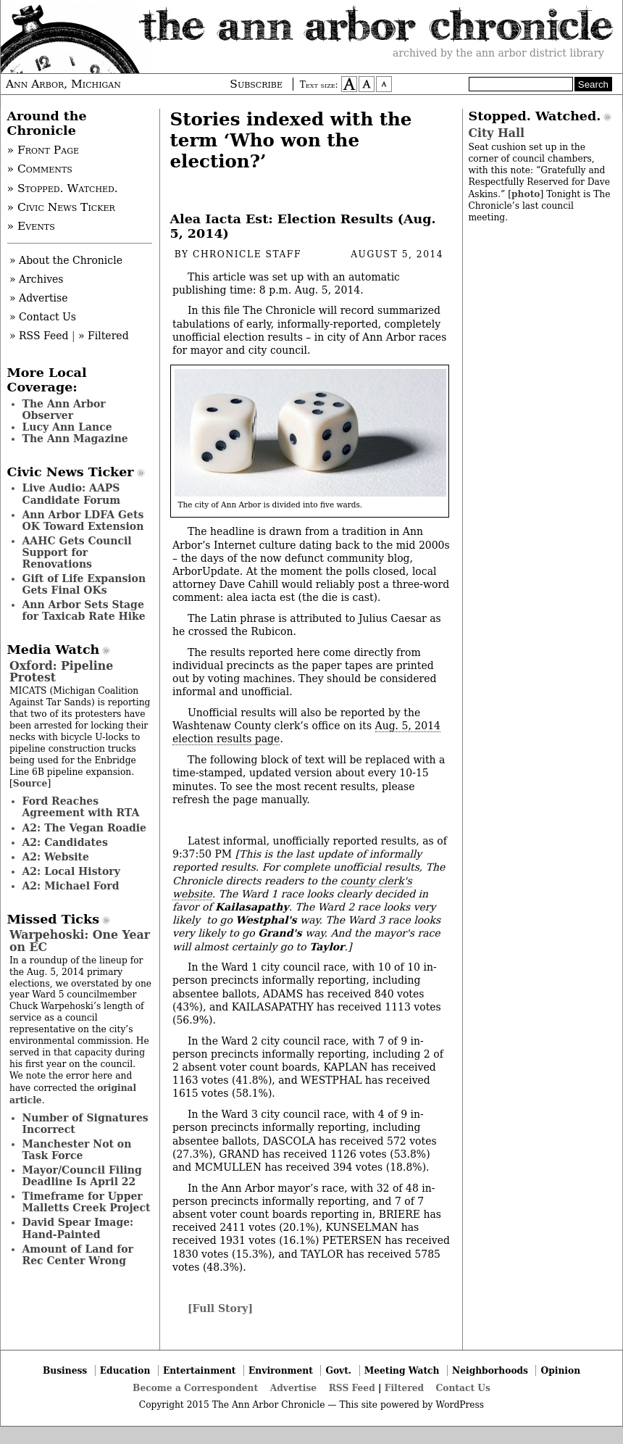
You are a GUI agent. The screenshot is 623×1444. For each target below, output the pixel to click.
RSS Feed (352, 1387)
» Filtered (103, 335)
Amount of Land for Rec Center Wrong (77, 1254)
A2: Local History (71, 871)
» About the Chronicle (65, 260)
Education (125, 1370)
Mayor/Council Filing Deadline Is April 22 (82, 1175)
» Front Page (43, 150)
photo (525, 193)
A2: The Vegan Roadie (84, 828)
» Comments (39, 168)
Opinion (561, 1370)
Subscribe (256, 84)
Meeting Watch (402, 1370)
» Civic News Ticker (61, 207)
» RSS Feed (38, 335)
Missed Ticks (53, 919)
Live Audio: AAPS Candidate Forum (71, 493)
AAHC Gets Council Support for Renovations (77, 552)
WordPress (459, 1405)
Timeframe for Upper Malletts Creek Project (86, 1201)
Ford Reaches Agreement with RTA (81, 806)
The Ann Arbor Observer (64, 409)
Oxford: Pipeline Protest (61, 671)
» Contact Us (42, 317)
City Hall (496, 133)
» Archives (36, 279)
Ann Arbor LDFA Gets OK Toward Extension (83, 520)
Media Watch (53, 649)
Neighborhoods (490, 1370)
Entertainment (199, 1370)
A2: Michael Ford (71, 886)
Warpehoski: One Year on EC (79, 940)
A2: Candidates (65, 842)
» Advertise (38, 298)
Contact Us (463, 1387)
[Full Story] (220, 1308)
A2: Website (56, 857)
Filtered (404, 1387)
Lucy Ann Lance (67, 427)
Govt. (338, 1370)
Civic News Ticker (70, 472)
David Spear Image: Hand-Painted (78, 1228)
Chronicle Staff (247, 254)
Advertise (293, 1387)
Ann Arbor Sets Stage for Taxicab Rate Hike (84, 610)
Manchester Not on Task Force (77, 1149)
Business (65, 1370)
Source (30, 783)
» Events (31, 226)
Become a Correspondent (195, 1387)
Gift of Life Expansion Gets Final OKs (84, 584)
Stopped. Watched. (535, 116)
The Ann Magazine (75, 438)
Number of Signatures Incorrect (85, 1123)
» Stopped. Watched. (62, 188)
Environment (280, 1370)
